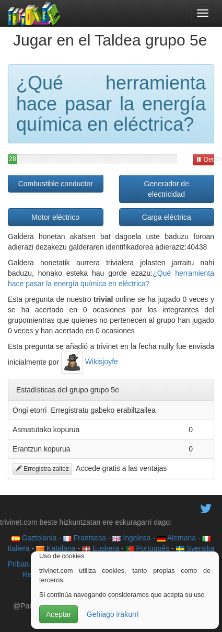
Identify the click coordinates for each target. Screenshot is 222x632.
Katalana (55, 548)
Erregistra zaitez (42, 468)
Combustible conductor (55, 183)
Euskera (100, 548)
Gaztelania (34, 538)
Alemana (176, 538)
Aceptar (58, 614)
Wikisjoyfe (89, 361)
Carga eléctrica (166, 217)
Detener (205, 159)
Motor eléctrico (55, 217)
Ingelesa (131, 538)
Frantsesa (84, 538)
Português (148, 548)
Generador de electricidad (166, 188)
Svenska (195, 548)
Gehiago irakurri (113, 614)
